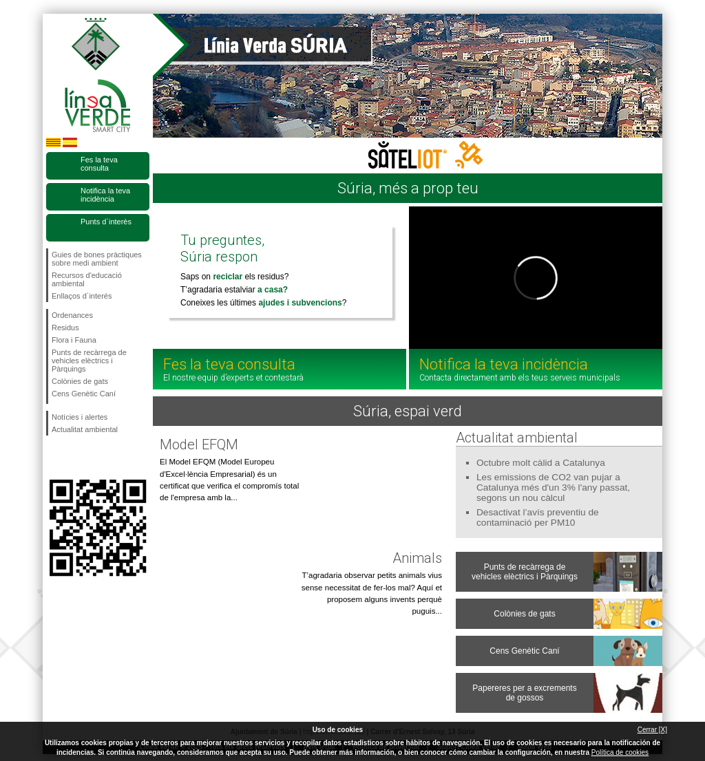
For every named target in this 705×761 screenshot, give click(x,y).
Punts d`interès (106, 221)
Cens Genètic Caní (84, 393)
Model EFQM (199, 444)
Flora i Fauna (74, 340)
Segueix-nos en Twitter (77, 457)
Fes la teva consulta (99, 164)
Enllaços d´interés (82, 296)
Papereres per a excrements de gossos (524, 693)
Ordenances (72, 315)
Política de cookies (620, 752)
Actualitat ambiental (85, 429)
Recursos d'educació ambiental (87, 279)
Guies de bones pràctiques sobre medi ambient (97, 258)
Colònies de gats (80, 381)
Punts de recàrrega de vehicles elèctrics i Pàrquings (89, 360)
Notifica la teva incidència (105, 194)
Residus (65, 327)
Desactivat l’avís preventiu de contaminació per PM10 (537, 517)
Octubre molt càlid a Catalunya (540, 463)
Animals (417, 558)
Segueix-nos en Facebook (54, 457)
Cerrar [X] (652, 729)
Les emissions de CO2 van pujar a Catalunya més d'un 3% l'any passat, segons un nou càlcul (553, 487)
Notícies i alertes (79, 417)
